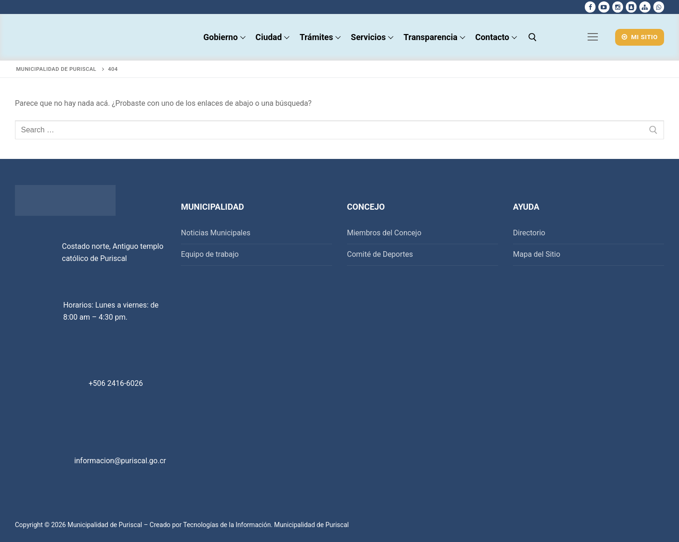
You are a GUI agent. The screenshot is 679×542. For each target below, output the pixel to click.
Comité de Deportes (380, 254)
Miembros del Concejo (384, 232)
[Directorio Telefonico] (631, 6)
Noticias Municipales (215, 232)
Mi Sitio (640, 37)
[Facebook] (590, 6)
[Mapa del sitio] (644, 6)
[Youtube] (603, 6)
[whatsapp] (658, 6)
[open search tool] (532, 37)
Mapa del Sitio (536, 254)
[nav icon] (593, 37)
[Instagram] (617, 6)
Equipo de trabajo (210, 254)
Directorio (529, 232)
